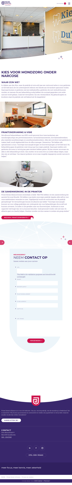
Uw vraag (20, 318)
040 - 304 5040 (6, 437)
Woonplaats (22, 286)
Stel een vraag (36, 455)
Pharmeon (47, 481)
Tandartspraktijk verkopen (28, 471)
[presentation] (30, 314)
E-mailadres (21, 301)
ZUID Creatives (38, 481)
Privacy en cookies (27, 477)
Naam (19, 279)
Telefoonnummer (23, 294)
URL (18, 267)
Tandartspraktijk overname (8, 471)
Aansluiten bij (11, 420)
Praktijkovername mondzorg (63, 471)
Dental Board (45, 471)
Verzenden (35, 341)
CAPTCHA (20, 308)
